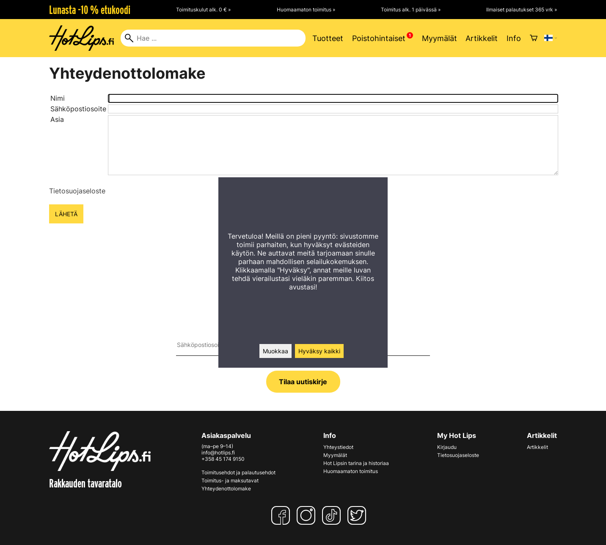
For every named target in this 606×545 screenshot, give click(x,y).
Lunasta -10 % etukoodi (89, 10)
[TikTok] (333, 515)
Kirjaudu (447, 447)
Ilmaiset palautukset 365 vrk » (521, 9)
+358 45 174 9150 (223, 459)
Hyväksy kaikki (319, 351)
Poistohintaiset (378, 38)
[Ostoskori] (533, 38)
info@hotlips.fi (218, 452)
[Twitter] (358, 515)
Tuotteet (327, 38)
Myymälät (439, 38)
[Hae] (213, 38)
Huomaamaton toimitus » (306, 9)
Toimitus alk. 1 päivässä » (411, 9)
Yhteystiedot (338, 447)
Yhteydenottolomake (226, 488)
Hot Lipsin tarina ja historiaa (356, 463)
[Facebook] (282, 515)
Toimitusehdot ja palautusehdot (238, 472)
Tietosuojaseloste (77, 191)
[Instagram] (308, 515)
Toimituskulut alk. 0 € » (203, 9)
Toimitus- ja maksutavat (230, 480)
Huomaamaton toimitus (350, 471)
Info (514, 38)
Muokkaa (275, 351)
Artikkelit (482, 38)
